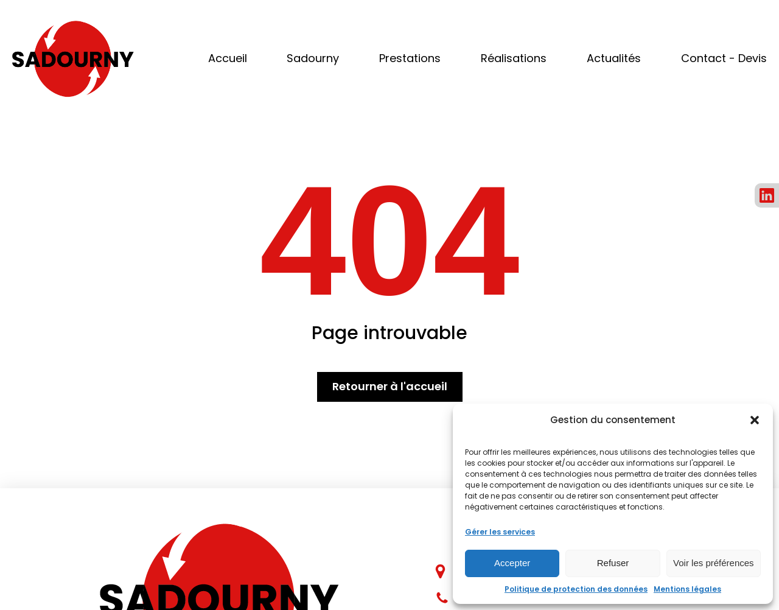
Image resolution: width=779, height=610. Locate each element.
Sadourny (313, 58)
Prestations (410, 58)
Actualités (614, 58)
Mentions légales (687, 589)
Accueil (227, 58)
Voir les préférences (713, 563)
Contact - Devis (724, 58)
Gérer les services (500, 532)
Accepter (512, 563)
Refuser (613, 563)
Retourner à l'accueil (389, 386)
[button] (755, 420)
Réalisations (514, 58)
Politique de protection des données (576, 589)
